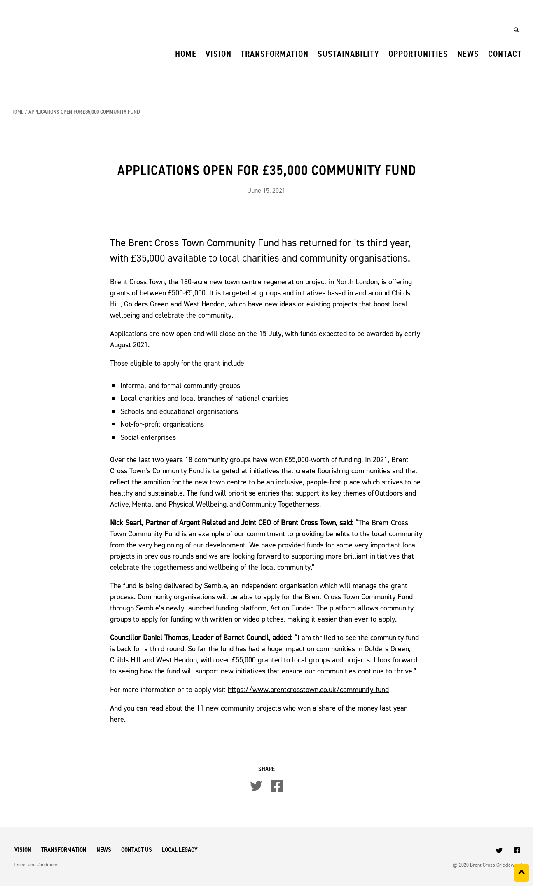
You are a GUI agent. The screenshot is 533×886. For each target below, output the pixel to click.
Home (185, 54)
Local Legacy (180, 849)
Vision (218, 54)
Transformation (275, 54)
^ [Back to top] (521, 874)
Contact (505, 54)
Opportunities (418, 54)
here (117, 719)
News (468, 54)
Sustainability (348, 54)
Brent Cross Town (137, 282)
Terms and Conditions (36, 864)
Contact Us (136, 849)
